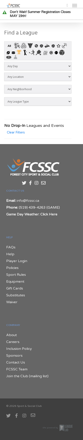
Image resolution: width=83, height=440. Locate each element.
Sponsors (14, 355)
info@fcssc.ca (28, 200)
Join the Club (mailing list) (27, 376)
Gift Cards (14, 288)
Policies (12, 268)
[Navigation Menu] (74, 5)
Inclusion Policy (19, 349)
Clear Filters (16, 132)
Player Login (16, 261)
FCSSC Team (16, 369)
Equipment (15, 281)
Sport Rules (16, 274)
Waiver (11, 302)
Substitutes (15, 295)
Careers (12, 342)
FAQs (10, 247)
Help (10, 254)
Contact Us (15, 362)
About (11, 335)
